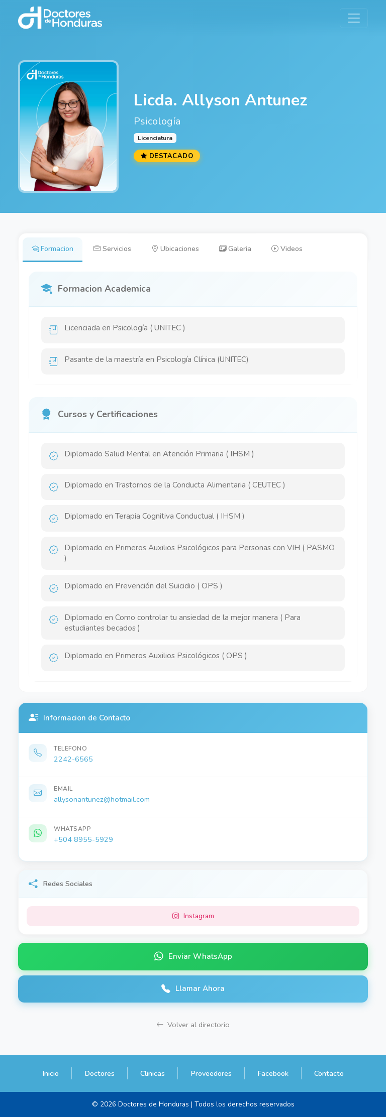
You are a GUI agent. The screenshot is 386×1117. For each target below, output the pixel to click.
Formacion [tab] (52, 248)
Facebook (272, 1073)
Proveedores (211, 1073)
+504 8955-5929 (83, 839)
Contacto (329, 1073)
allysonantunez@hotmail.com (102, 799)
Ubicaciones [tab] (175, 248)
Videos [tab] (287, 248)
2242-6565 (73, 759)
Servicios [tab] (112, 248)
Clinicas (152, 1073)
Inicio (50, 1073)
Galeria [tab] (235, 248)
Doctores (99, 1073)
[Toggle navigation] (354, 18)
